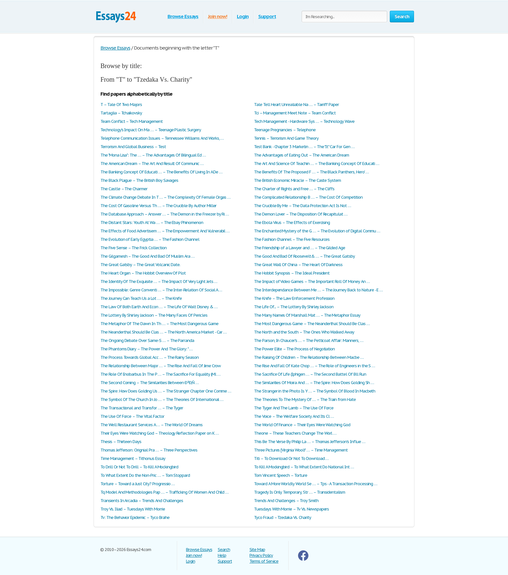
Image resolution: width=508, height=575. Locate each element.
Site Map (257, 549)
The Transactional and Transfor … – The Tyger (141, 408)
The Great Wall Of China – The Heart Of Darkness (298, 264)
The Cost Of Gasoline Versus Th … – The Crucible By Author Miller (158, 205)
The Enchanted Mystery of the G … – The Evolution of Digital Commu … (317, 231)
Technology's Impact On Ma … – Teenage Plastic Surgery (150, 130)
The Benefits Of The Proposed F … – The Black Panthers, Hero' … (311, 172)
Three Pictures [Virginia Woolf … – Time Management (301, 450)
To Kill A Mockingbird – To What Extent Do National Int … (304, 467)
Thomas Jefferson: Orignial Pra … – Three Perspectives (148, 450)
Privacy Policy (261, 555)
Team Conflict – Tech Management (131, 121)
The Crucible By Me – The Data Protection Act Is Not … (302, 205)
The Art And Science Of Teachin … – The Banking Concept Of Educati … (316, 163)
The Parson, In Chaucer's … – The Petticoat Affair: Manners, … (308, 340)
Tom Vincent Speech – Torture (280, 475)
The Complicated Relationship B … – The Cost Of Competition (308, 197)
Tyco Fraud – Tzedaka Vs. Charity (282, 517)
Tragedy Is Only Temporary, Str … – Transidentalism (299, 492)
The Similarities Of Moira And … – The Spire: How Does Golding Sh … (314, 382)
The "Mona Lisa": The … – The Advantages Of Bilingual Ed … (153, 155)
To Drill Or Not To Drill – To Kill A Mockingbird (139, 467)
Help (222, 555)
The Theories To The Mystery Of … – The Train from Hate (305, 399)
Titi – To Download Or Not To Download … (291, 458)
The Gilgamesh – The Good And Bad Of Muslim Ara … (147, 256)
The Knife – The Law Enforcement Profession (294, 298)
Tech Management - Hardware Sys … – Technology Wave (304, 121)
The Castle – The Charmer (123, 189)
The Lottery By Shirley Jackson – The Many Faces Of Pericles (153, 315)
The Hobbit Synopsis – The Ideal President (291, 273)
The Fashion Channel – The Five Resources (291, 239)
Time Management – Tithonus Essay (132, 458)
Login (242, 16)
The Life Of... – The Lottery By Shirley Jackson (293, 307)
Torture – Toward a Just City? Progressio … (137, 484)
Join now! (217, 16)
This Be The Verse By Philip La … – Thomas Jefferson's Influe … (309, 441)
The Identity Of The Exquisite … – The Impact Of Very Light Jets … (158, 281)
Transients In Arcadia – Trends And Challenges (141, 500)
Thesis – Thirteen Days (120, 441)
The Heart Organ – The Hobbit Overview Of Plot (143, 273)
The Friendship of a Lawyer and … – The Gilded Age (299, 248)
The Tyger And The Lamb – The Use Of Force (293, 408)
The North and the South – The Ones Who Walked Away (304, 332)
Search (224, 549)
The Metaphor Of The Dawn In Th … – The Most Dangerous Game (159, 323)
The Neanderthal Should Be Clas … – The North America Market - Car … (163, 332)
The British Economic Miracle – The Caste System (297, 180)
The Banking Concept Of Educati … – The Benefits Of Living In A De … (161, 172)
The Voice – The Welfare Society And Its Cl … (294, 416)
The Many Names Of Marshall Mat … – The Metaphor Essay (307, 315)
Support (267, 16)
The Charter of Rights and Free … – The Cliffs (294, 189)
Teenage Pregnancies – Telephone (285, 130)
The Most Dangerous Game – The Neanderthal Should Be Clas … (312, 323)
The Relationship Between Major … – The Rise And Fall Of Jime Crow (160, 366)
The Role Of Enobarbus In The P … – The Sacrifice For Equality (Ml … (160, 374)
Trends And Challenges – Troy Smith (286, 500)
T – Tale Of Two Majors (121, 104)
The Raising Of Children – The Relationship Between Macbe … (309, 357)
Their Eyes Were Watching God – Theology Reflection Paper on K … (159, 433)
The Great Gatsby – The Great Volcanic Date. (140, 264)
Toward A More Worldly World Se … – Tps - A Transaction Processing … (315, 484)
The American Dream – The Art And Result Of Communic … (151, 163)
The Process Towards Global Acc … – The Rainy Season (149, 357)
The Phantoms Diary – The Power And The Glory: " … (146, 349)
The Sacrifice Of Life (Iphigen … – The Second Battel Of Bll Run (310, 374)
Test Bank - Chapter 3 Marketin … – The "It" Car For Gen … (304, 146)
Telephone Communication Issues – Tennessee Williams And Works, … (162, 138)
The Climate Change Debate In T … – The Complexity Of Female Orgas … (165, 197)
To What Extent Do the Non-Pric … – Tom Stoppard (145, 475)
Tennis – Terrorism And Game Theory (286, 138)
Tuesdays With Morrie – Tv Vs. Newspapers (291, 509)
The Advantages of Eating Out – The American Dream (301, 155)
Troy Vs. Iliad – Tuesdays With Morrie (132, 509)
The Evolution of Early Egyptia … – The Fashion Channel (149, 239)
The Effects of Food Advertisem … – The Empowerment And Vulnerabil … (164, 231)
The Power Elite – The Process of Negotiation (294, 349)
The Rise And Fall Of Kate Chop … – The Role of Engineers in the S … (314, 366)
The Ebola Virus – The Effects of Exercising (292, 222)
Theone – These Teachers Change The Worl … (295, 433)
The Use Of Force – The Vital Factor (132, 416)
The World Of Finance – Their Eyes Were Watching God (302, 425)
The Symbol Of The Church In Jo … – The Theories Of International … (161, 399)
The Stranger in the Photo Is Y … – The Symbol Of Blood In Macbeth (314, 391)
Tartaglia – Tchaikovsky (121, 113)
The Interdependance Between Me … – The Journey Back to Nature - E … (318, 290)
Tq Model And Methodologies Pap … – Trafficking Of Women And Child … (164, 492)
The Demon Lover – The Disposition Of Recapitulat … (300, 214)
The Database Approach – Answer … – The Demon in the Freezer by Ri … (164, 214)
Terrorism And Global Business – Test (133, 146)
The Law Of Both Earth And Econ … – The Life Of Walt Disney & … (158, 307)
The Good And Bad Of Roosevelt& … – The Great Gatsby (304, 256)
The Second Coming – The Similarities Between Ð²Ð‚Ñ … (149, 382)
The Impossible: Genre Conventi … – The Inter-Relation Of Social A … (161, 290)
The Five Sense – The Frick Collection (133, 248)
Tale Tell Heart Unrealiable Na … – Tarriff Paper (296, 104)
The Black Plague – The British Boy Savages (139, 180)
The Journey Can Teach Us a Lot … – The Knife (141, 298)
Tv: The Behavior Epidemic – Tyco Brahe (134, 517)
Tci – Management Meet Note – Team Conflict (295, 113)
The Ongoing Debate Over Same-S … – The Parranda (147, 340)
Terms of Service (263, 561)
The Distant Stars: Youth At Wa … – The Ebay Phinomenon (151, 222)
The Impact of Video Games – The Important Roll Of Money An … (312, 281)
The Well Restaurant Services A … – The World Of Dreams (151, 425)
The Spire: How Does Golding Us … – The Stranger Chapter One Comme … (165, 391)
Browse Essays (182, 16)
